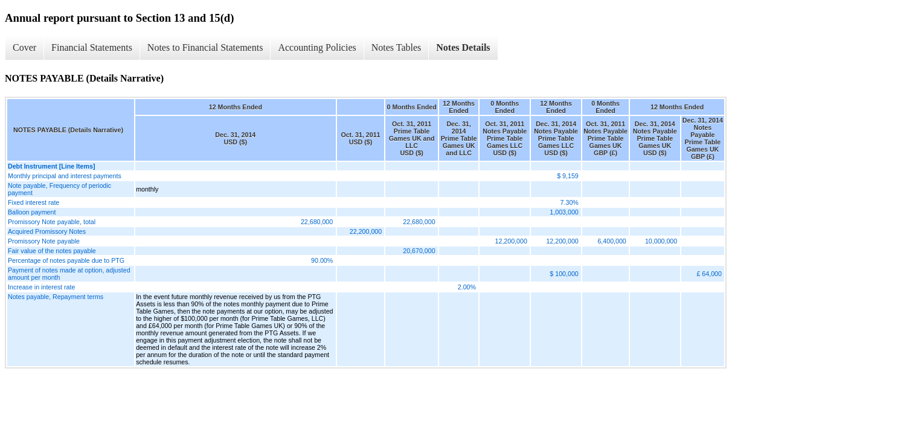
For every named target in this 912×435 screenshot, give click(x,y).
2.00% (467, 287)
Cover (24, 47)
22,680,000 (317, 221)
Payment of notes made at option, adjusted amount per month (69, 273)
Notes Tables (396, 47)
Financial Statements (91, 47)
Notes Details (463, 47)
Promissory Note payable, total (51, 221)
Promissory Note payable (44, 241)
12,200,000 (511, 241)
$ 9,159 (568, 175)
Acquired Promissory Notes (47, 231)
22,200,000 (366, 231)
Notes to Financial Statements (205, 47)
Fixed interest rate (33, 202)
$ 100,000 (564, 273)
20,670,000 (419, 250)
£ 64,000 (708, 273)
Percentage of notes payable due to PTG (66, 260)
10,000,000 (661, 241)
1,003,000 (564, 212)
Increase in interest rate (41, 287)
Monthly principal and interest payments (64, 175)
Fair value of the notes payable (52, 250)
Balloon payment (32, 212)
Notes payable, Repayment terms (55, 296)
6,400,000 (611, 241)
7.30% (569, 202)
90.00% (322, 260)
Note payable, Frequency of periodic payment (59, 189)
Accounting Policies (317, 47)
